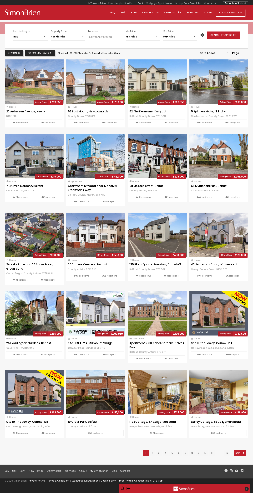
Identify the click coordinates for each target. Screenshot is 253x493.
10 (205, 453)
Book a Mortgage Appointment (155, 3)
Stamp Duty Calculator (188, 3)
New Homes (154, 14)
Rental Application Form (121, 3)
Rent (137, 14)
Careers (125, 470)
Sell (126, 14)
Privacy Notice (37, 480)
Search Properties (223, 34)
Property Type (59, 30)
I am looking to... (22, 30)
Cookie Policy (108, 480)
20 (227, 453)
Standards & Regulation (85, 480)
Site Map (158, 480)
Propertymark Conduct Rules (134, 480)
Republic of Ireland (235, 3)
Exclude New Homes (40, 53)
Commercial (176, 14)
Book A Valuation (234, 14)
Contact (210, 3)
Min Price (131, 30)
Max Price (168, 30)
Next (239, 453)
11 (212, 453)
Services (196, 14)
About (211, 14)
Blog (114, 470)
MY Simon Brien (97, 3)
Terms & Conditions (58, 480)
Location (93, 30)
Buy (116, 14)
